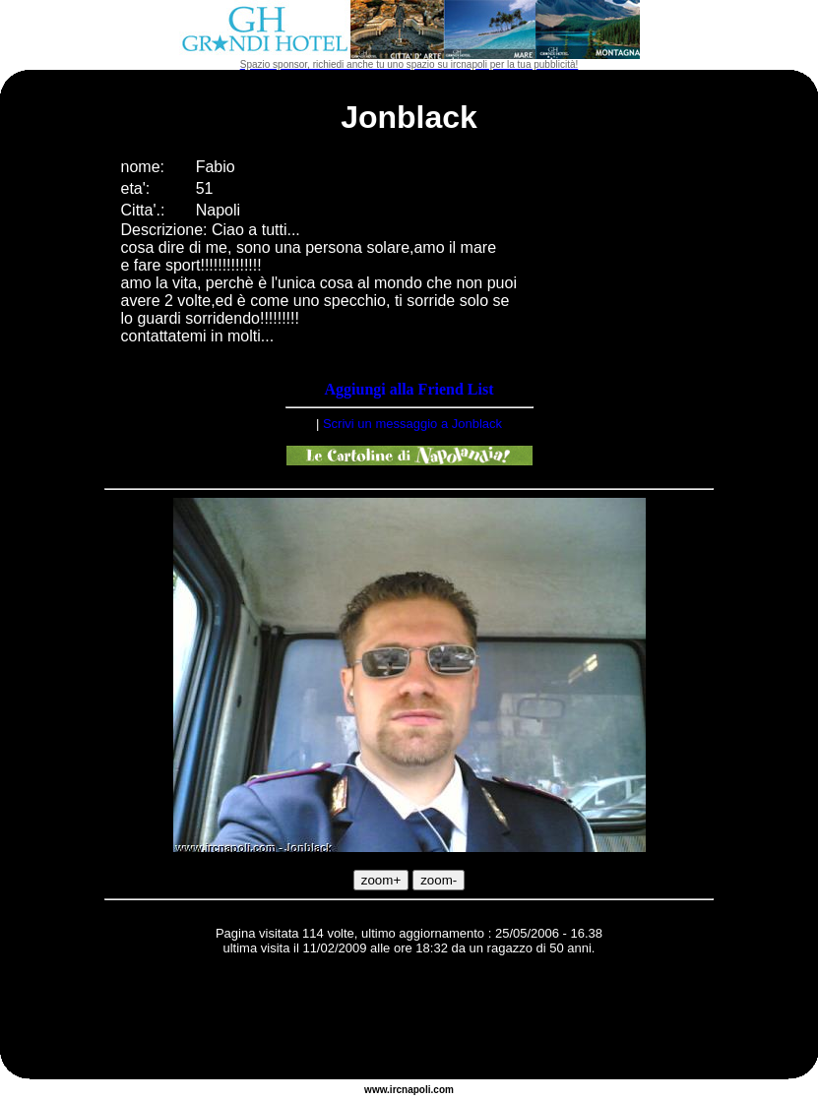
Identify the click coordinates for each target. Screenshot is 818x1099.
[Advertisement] (409, 1020)
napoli (416, 1089)
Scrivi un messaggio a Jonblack (412, 423)
